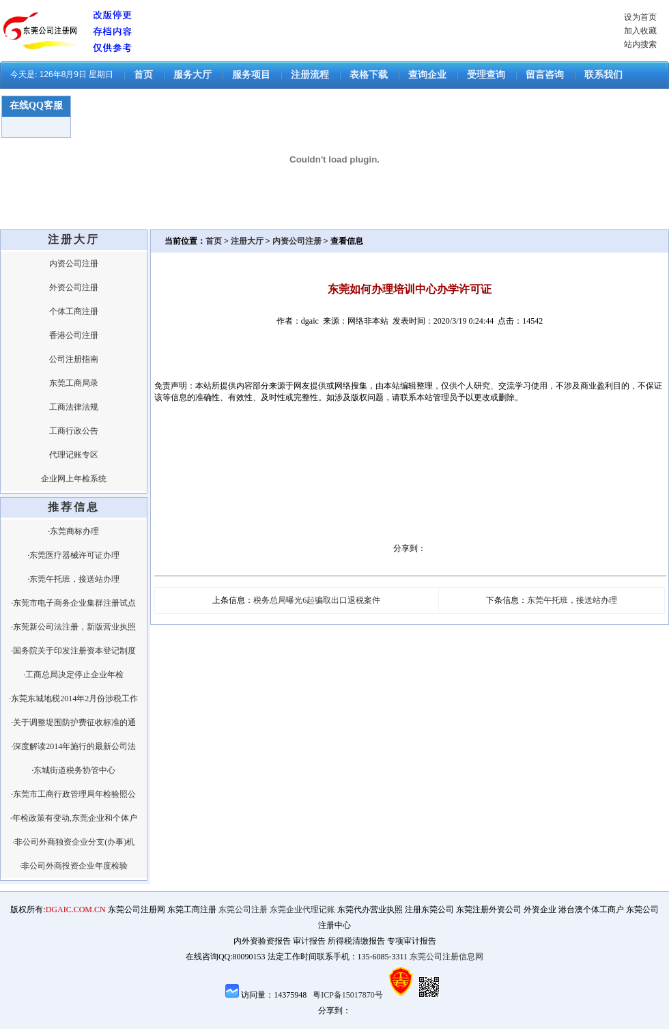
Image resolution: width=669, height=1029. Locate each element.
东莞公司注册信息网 (446, 956)
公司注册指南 (73, 359)
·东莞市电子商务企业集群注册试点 (73, 603)
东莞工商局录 (73, 383)
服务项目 (251, 75)
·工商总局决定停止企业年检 (73, 674)
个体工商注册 (73, 311)
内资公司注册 (73, 263)
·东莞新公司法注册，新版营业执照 (73, 627)
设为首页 (640, 17)
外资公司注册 (73, 287)
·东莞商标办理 (73, 531)
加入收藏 (640, 31)
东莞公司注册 (243, 909)
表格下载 (369, 75)
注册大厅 (247, 241)
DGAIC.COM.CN (76, 909)
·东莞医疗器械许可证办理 (73, 555)
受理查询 (486, 75)
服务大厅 (192, 75)
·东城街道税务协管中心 (73, 770)
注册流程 (310, 75)
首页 (143, 75)
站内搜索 (640, 44)
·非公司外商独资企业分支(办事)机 (73, 842)
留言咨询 (545, 75)
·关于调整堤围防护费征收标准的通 (73, 722)
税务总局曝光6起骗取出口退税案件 (316, 600)
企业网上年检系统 (73, 478)
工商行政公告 (73, 431)
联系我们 (603, 75)
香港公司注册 (73, 335)
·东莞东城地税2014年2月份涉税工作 (73, 698)
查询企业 (427, 75)
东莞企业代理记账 (302, 909)
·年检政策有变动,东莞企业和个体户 (73, 818)
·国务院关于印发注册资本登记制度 (73, 651)
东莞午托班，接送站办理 (572, 600)
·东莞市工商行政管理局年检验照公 (73, 794)
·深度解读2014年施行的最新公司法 (73, 746)
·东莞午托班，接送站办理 (73, 579)
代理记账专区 (73, 455)
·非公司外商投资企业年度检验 (73, 866)
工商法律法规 (73, 407)
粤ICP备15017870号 (348, 995)
